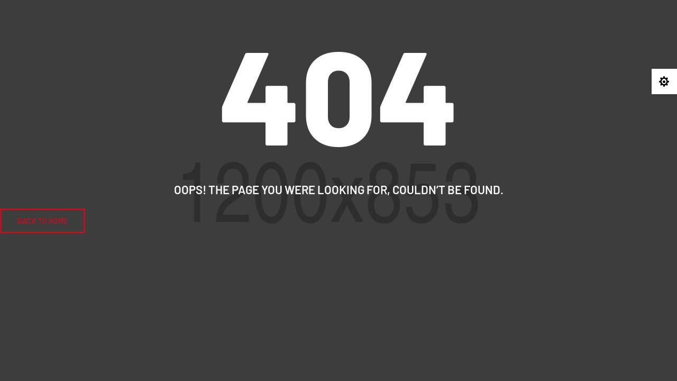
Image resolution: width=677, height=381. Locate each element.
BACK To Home (42, 220)
